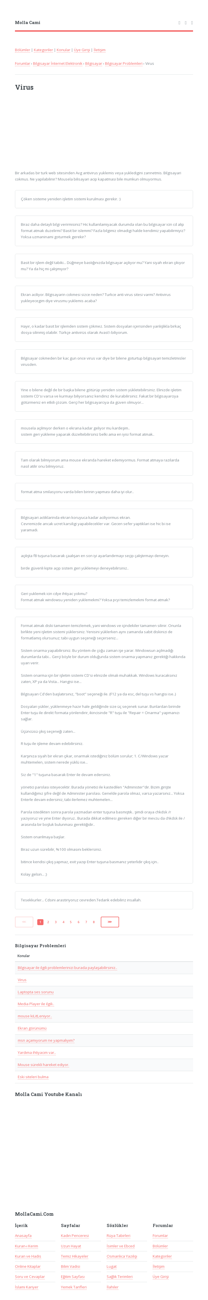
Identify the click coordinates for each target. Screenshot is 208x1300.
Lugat (112, 1266)
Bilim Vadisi (70, 1266)
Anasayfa (23, 1235)
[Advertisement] (89, 134)
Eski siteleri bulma (33, 1076)
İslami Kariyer (26, 1287)
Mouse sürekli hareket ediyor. (43, 1064)
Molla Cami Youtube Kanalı (48, 1094)
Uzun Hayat (71, 1246)
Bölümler (22, 49)
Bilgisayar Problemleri (124, 63)
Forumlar (22, 63)
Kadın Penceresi (75, 1235)
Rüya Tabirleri (118, 1235)
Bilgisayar (93, 63)
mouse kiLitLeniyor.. (35, 1015)
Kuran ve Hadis (28, 1256)
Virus (22, 979)
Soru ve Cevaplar (30, 1276)
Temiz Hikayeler (74, 1256)
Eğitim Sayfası (73, 1276)
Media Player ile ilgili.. (36, 1003)
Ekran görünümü (32, 1028)
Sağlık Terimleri (120, 1276)
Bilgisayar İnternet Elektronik (57, 63)
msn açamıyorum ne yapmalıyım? (46, 1040)
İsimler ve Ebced (121, 1246)
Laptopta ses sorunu (36, 991)
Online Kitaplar (28, 1266)
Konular (63, 49)
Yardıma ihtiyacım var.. (37, 1052)
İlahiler (113, 1287)
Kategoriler (43, 49)
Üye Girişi (82, 49)
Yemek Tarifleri (74, 1287)
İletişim (100, 49)
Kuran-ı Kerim (26, 1246)
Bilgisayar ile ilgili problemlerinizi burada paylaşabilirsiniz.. (67, 967)
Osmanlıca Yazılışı (122, 1256)
